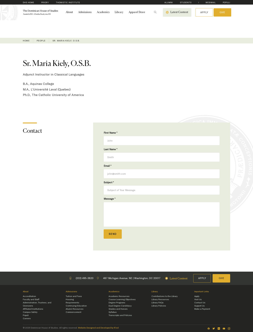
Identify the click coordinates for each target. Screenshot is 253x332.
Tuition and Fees (74, 296)
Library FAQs (157, 302)
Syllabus (113, 312)
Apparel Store (137, 12)
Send (113, 234)
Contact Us (199, 302)
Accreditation (29, 296)
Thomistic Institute (68, 2)
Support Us (199, 306)
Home (26, 40)
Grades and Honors (118, 309)
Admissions (85, 12)
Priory (45, 2)
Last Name (110, 149)
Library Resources (160, 299)
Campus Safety (30, 312)
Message (109, 198)
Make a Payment (202, 309)
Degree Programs (117, 302)
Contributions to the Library (164, 296)
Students (186, 2)
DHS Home (28, 2)
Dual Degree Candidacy (120, 306)
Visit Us (198, 299)
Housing (70, 299)
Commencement (73, 312)
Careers (27, 318)
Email (107, 165)
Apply (204, 12)
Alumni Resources (74, 309)
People (41, 40)
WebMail (211, 2)
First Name (110, 132)
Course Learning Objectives (122, 299)
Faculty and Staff (31, 299)
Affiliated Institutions (33, 309)
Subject (109, 182)
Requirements (72, 302)
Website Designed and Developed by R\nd (98, 328)
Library (119, 12)
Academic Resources (119, 296)
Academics (103, 12)
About (69, 12)
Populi (226, 2)
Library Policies (158, 306)
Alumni (168, 2)
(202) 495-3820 (81, 278)
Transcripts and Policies (120, 315)
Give (222, 12)
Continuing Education (76, 306)
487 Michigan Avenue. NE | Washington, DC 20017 (128, 278)
